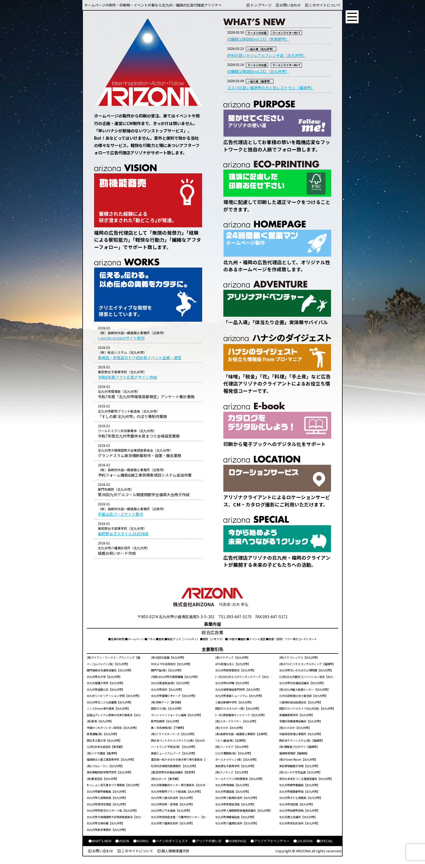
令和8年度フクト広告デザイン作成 (127, 377)
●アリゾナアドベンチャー (269, 841)
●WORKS (141, 841)
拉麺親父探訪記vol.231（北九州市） (258, 71)
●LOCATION (303, 841)
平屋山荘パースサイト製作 (120, 514)
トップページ (259, 5)
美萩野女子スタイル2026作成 (123, 533)
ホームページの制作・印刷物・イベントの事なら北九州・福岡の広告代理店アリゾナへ (153, 5)
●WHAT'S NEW (99, 841)
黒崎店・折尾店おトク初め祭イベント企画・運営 (139, 357)
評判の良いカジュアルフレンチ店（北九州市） (267, 55)
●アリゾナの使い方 (206, 841)
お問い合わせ (288, 5)
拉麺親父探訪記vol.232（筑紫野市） (258, 39)
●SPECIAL (325, 841)
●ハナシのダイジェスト (170, 841)
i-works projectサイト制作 (121, 338)
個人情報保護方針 (173, 850)
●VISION (122, 841)
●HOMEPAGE (235, 841)
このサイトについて (323, 5)
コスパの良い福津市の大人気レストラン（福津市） (270, 87)
